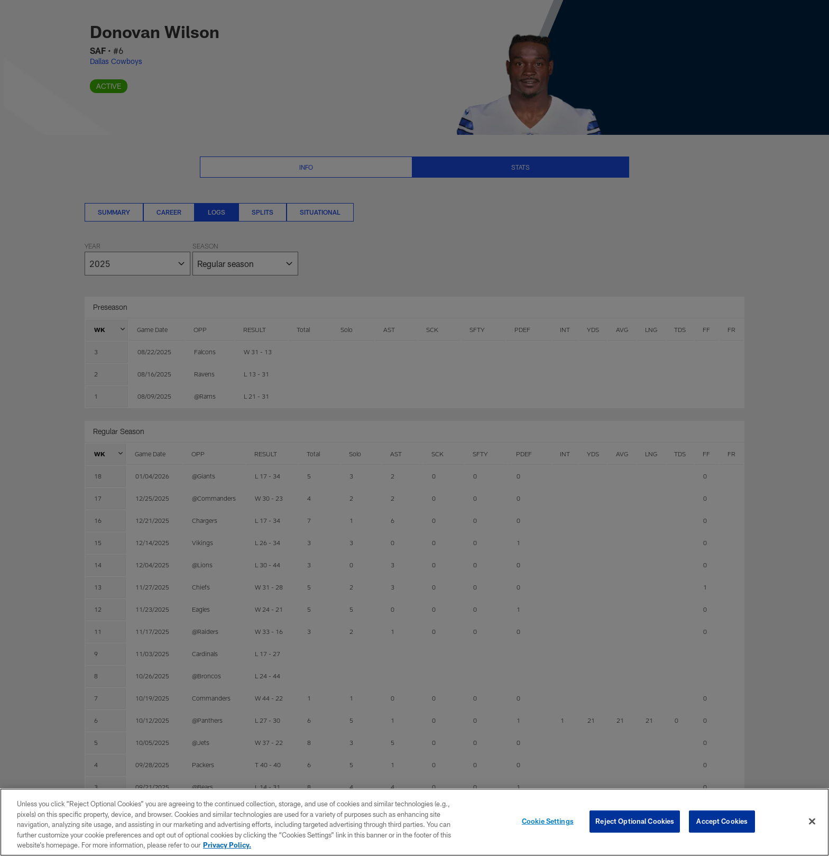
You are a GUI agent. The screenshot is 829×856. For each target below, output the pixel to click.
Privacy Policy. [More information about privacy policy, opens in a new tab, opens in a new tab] (227, 845)
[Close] (812, 821)
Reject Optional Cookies (634, 821)
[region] (414, 822)
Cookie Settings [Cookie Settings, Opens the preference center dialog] (548, 821)
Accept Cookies (722, 821)
